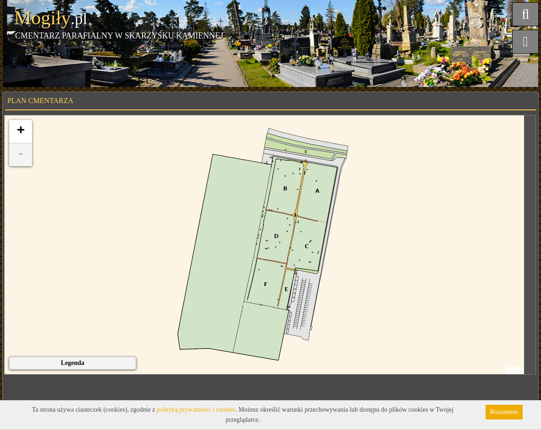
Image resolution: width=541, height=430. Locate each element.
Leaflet (515, 370)
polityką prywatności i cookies (196, 409)
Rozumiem (504, 411)
